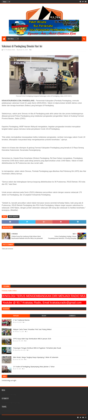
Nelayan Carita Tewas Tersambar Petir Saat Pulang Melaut (32, 329)
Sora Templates (14, 417)
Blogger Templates (26, 417)
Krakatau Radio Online (9, 291)
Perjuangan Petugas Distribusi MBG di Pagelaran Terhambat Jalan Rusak (37, 348)
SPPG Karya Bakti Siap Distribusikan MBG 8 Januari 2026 (32, 339)
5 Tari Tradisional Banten (21, 320)
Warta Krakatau (13, 216)
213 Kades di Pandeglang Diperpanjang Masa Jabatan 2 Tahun (34, 367)
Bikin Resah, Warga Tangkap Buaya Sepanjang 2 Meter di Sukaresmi (35, 357)
